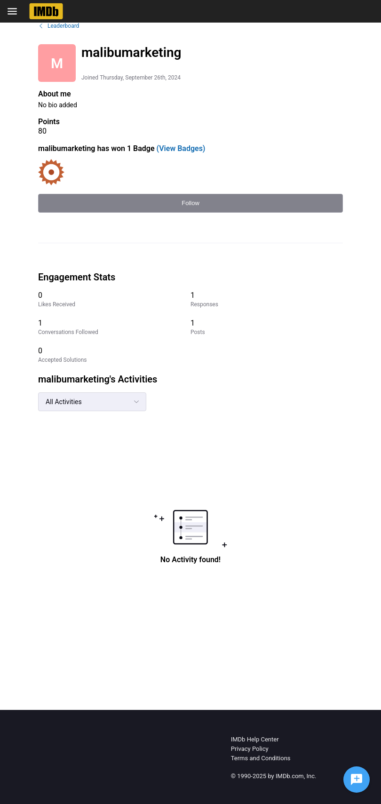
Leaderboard (58, 26)
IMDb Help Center (255, 739)
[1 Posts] (266, 327)
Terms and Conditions (261, 758)
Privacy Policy (250, 748)
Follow (190, 203)
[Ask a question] (356, 779)
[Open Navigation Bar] (15, 11)
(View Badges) (180, 148)
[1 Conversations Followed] (114, 327)
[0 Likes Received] (114, 299)
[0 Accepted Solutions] (114, 355)
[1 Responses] (266, 299)
